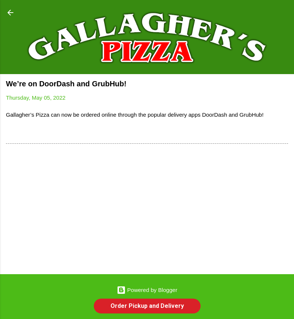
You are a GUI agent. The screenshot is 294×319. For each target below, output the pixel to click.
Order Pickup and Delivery (147, 305)
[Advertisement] (147, 210)
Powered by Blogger (147, 290)
